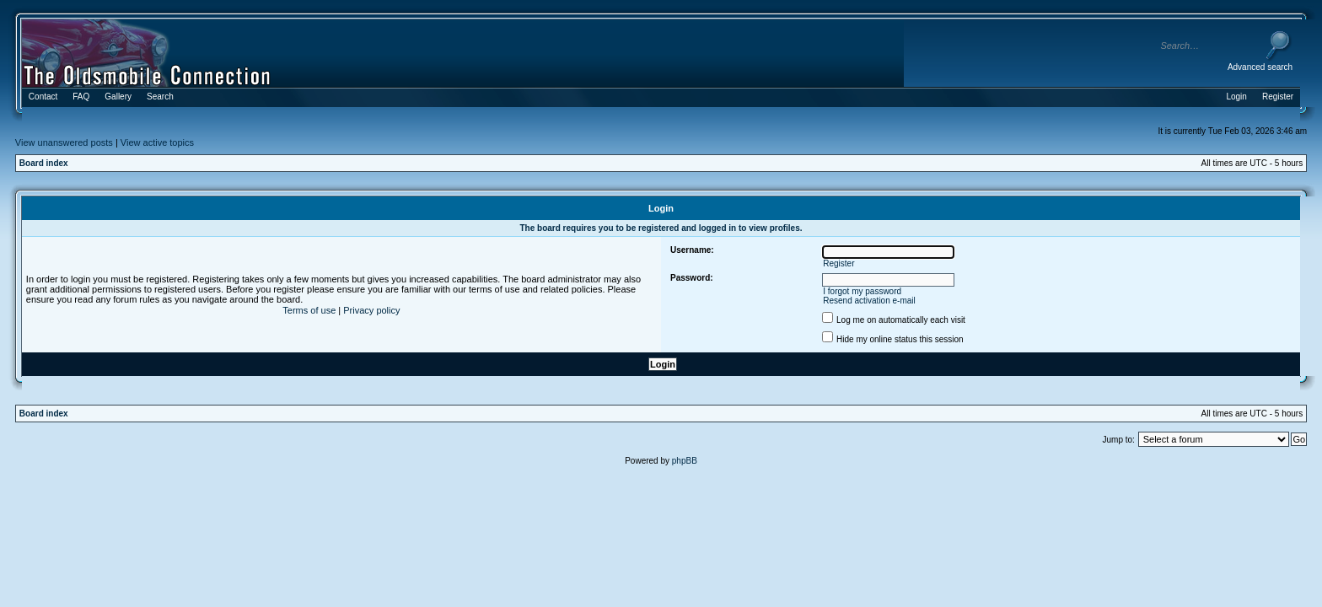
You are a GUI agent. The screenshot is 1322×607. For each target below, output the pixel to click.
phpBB (684, 460)
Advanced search (1260, 67)
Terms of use (309, 310)
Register (838, 263)
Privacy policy (371, 310)
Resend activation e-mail (869, 300)
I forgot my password (862, 291)
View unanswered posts (64, 142)
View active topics (157, 142)
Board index (43, 163)
